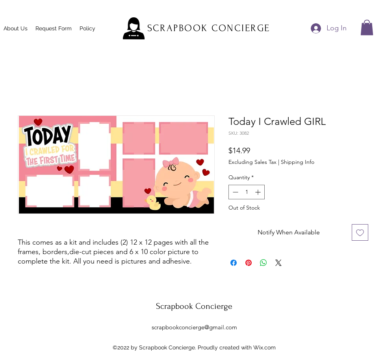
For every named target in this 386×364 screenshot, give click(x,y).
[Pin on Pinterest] (248, 262)
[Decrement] (234, 192)
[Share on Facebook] (233, 262)
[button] (366, 27)
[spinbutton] (246, 192)
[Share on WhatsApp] (263, 262)
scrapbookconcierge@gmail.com (194, 327)
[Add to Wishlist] (360, 232)
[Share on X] (278, 262)
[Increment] (259, 192)
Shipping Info (297, 161)
